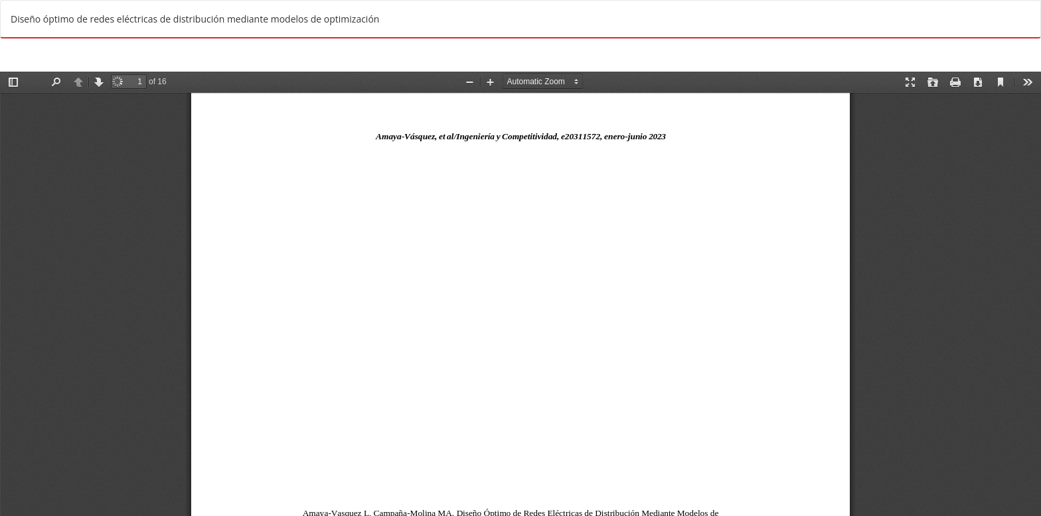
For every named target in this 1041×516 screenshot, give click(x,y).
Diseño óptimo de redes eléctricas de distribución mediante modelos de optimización (195, 19)
